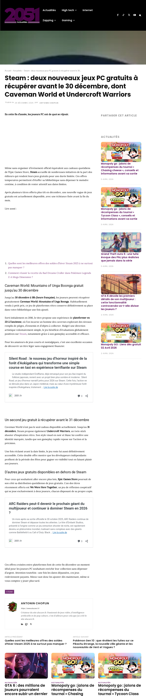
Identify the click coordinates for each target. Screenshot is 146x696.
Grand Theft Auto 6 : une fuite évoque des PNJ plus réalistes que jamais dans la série (120, 257)
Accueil (8, 70)
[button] (140, 15)
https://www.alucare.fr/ (30, 608)
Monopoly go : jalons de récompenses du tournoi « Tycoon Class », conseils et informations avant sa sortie (119, 214)
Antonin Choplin (48, 103)
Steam (22, 333)
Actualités (17, 70)
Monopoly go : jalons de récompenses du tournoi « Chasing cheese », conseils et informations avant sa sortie (120, 168)
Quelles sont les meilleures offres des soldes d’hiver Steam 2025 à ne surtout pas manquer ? (36, 642)
